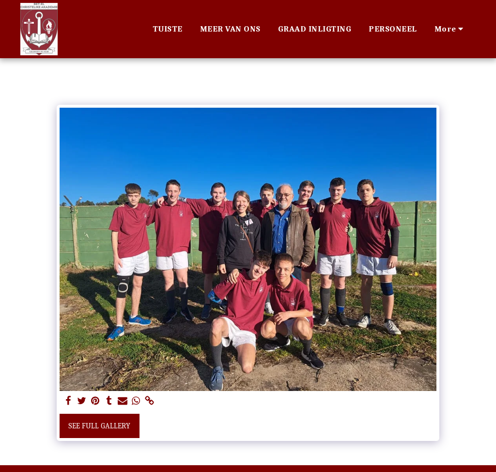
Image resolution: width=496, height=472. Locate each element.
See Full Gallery (99, 426)
